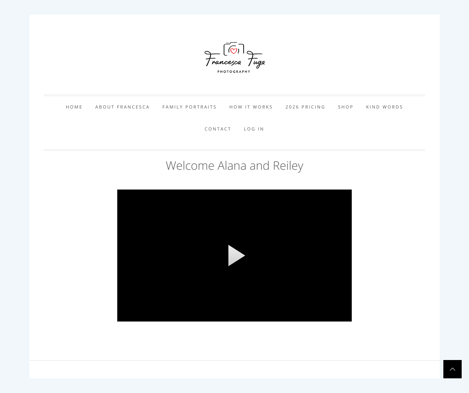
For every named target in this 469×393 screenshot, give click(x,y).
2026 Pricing (305, 107)
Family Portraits (189, 107)
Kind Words (384, 107)
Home (74, 107)
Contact (218, 129)
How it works (251, 107)
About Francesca (122, 107)
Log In (254, 129)
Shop (346, 107)
